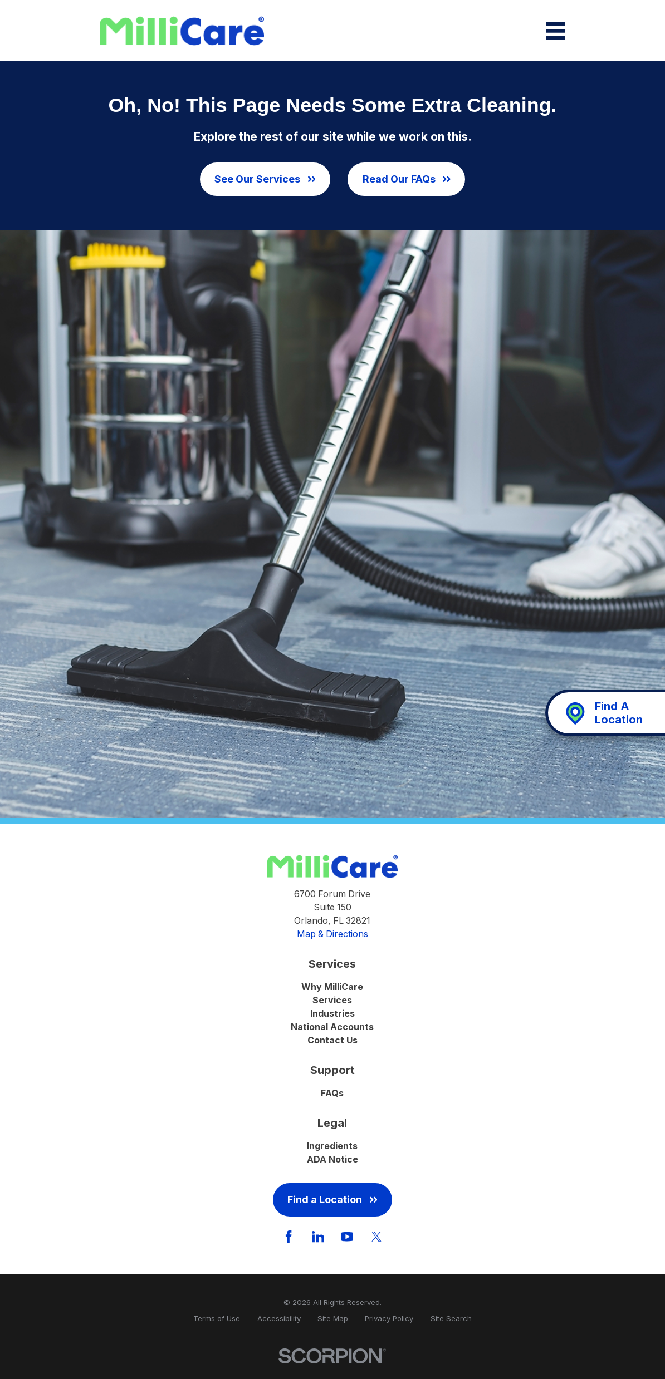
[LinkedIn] (318, 1236)
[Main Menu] (555, 31)
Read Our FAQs (407, 179)
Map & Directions (332, 934)
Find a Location (332, 1199)
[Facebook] (288, 1236)
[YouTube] (347, 1236)
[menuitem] (216, 1318)
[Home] (182, 31)
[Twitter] (376, 1236)
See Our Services (264, 179)
